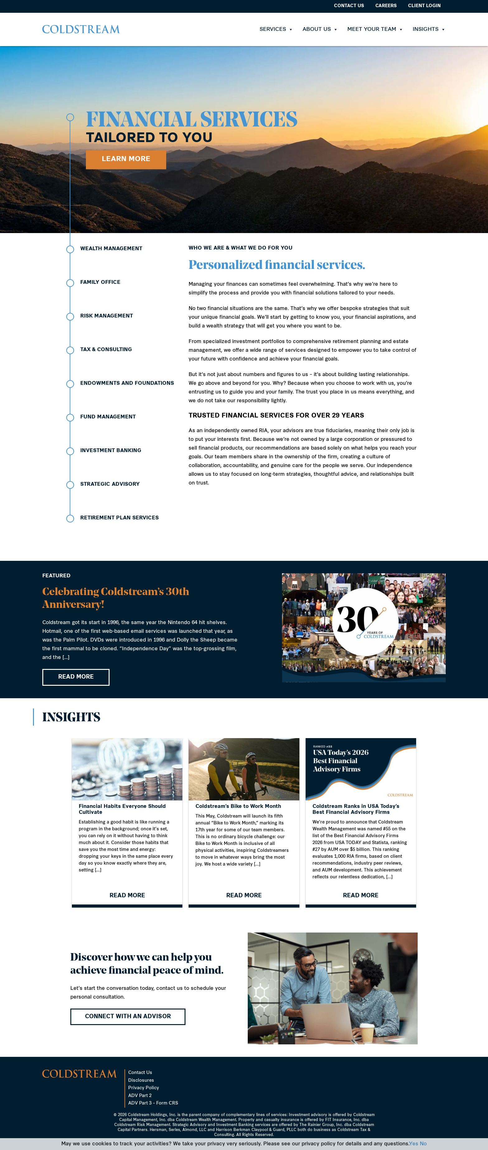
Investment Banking (110, 450)
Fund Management (108, 417)
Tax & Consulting (106, 349)
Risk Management (106, 316)
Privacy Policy (143, 1088)
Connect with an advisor (128, 1017)
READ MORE (76, 680)
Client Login (424, 6)
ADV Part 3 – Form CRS (153, 1103)
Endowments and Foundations (127, 383)
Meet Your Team (375, 29)
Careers (386, 6)
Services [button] (276, 29)
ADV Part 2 (140, 1096)
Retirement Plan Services (119, 518)
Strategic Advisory (110, 484)
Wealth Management (111, 248)
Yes (413, 1144)
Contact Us (349, 6)
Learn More (126, 159)
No (423, 1144)
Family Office (100, 282)
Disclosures (141, 1080)
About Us (320, 29)
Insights (429, 29)
